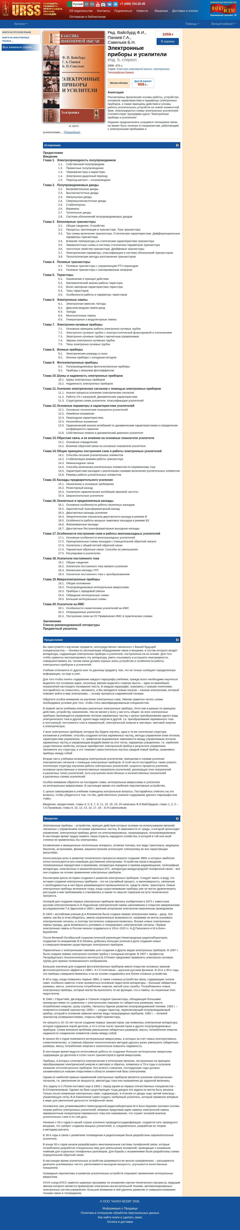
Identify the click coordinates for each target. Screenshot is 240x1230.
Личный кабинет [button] (222, 23)
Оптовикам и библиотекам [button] (87, 16)
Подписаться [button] (123, 10)
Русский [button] (78, 4)
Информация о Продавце (120, 1208)
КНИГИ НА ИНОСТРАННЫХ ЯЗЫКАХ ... (15, 39)
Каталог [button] (19, 23)
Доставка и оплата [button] (185, 10)
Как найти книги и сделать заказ (120, 1217)
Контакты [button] (103, 10)
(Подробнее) (72, 132)
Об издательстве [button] (81, 10)
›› (143, 83)
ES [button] (86, 4)
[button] (97, 4)
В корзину (168, 41)
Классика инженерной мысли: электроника (143, 68)
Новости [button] (142, 10)
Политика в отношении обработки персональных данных (120, 1212)
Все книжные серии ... (19, 47)
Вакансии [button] (160, 10)
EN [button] (92, 4)
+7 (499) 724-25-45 (132, 3)
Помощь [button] (191, 23)
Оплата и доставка (120, 1221)
